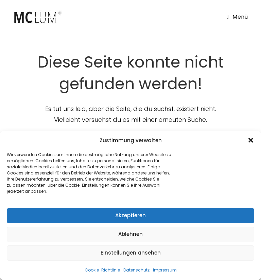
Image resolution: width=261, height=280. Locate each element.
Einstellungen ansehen (131, 252)
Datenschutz (136, 270)
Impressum (165, 270)
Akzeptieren (130, 215)
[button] (250, 140)
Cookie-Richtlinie (102, 270)
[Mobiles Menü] (237, 17)
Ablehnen (130, 234)
